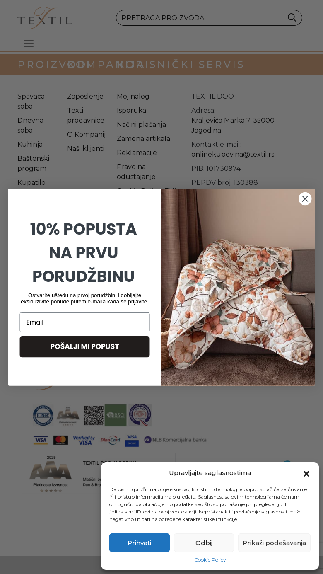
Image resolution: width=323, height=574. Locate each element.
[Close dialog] (305, 198)
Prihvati (139, 543)
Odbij (203, 543)
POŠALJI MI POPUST (85, 346)
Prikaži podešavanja (274, 543)
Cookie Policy (210, 560)
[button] (306, 473)
